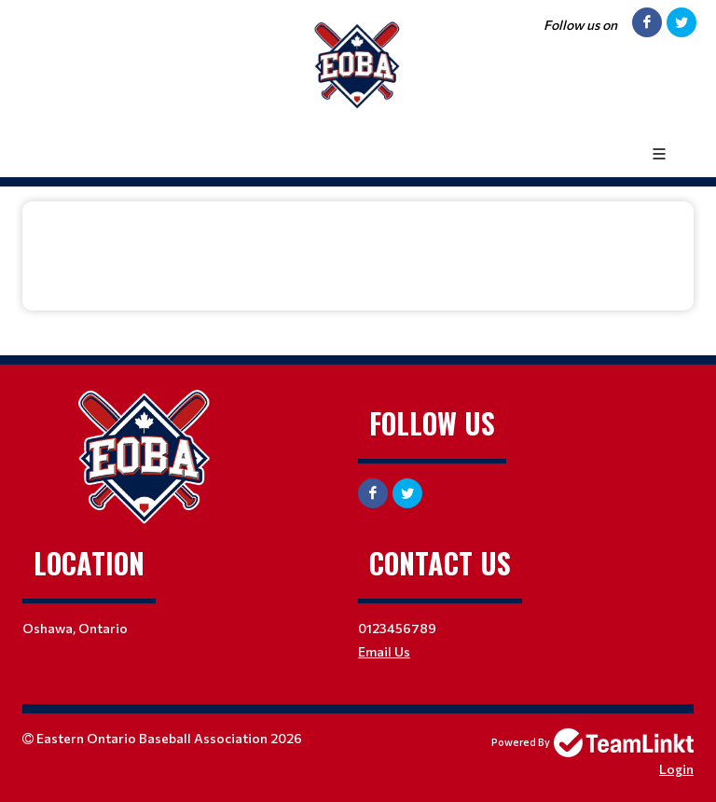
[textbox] (358, 242)
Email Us (384, 651)
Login (676, 769)
